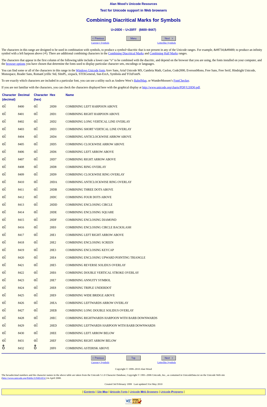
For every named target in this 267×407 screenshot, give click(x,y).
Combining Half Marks (164, 53)
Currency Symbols (100, 43)
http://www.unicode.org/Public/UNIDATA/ (24, 378)
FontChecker (181, 80)
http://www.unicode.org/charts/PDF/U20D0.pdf (171, 87)
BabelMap (140, 80)
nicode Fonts (119, 391)
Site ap (102, 391)
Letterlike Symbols (166, 43)
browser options (16, 63)
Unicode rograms (172, 391)
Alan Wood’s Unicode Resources (133, 3)
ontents (89, 391)
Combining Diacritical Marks (126, 53)
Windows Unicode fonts (90, 70)
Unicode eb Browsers (144, 391)
